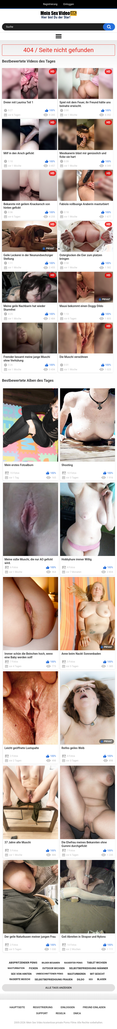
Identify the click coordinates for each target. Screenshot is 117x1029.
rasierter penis (73, 963)
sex (91, 979)
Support (42, 1013)
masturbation (16, 968)
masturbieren (77, 974)
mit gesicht (97, 974)
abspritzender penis (23, 962)
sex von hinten (21, 973)
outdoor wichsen (53, 968)
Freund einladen (94, 1007)
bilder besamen (51, 963)
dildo (80, 979)
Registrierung (50, 4)
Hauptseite (17, 1007)
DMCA (77, 1013)
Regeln (60, 1013)
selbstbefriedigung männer (88, 968)
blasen (101, 979)
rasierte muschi (19, 979)
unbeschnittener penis (49, 974)
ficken (33, 968)
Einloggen (68, 4)
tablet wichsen (97, 962)
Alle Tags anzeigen (58, 987)
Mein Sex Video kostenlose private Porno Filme (51, 1022)
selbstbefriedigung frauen (54, 979)
